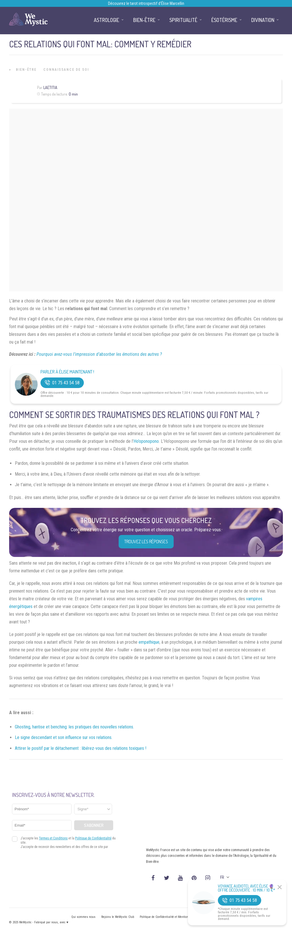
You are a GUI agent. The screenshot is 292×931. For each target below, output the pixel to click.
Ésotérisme (224, 20)
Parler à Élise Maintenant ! (67, 372)
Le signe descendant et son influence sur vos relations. (63, 737)
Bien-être (26, 70)
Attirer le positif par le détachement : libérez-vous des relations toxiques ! (80, 748)
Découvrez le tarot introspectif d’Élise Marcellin (146, 3)
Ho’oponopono (146, 441)
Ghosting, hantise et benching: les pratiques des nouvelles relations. (74, 727)
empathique (149, 642)
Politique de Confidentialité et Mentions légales (170, 917)
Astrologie (106, 20)
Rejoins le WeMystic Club (117, 917)
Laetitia (50, 87)
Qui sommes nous (83, 917)
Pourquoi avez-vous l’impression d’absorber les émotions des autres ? (99, 354)
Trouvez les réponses (146, 541)
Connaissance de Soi (66, 70)
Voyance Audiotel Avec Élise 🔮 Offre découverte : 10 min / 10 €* (246, 888)
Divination (262, 20)
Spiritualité (183, 20)
